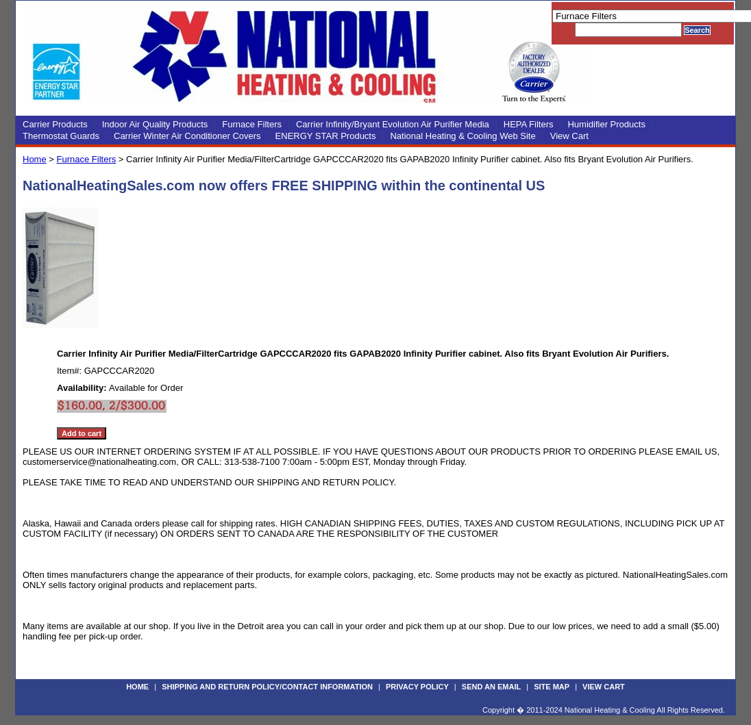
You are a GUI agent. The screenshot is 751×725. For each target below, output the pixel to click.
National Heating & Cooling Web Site (462, 136)
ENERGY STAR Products (325, 136)
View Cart (569, 136)
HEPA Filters (529, 124)
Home (35, 159)
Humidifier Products (606, 124)
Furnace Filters (252, 124)
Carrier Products (55, 124)
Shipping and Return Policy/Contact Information (267, 687)
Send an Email (491, 687)
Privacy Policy (417, 687)
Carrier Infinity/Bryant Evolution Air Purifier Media (392, 124)
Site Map (551, 687)
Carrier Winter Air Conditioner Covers (187, 136)
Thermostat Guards (61, 136)
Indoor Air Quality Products (155, 124)
